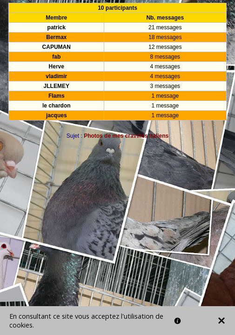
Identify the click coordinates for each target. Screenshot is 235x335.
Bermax (56, 37)
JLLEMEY (56, 86)
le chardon (56, 105)
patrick (56, 27)
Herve (56, 66)
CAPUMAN (56, 47)
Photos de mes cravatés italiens (126, 136)
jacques (56, 115)
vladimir (56, 76)
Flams (56, 96)
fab (56, 57)
